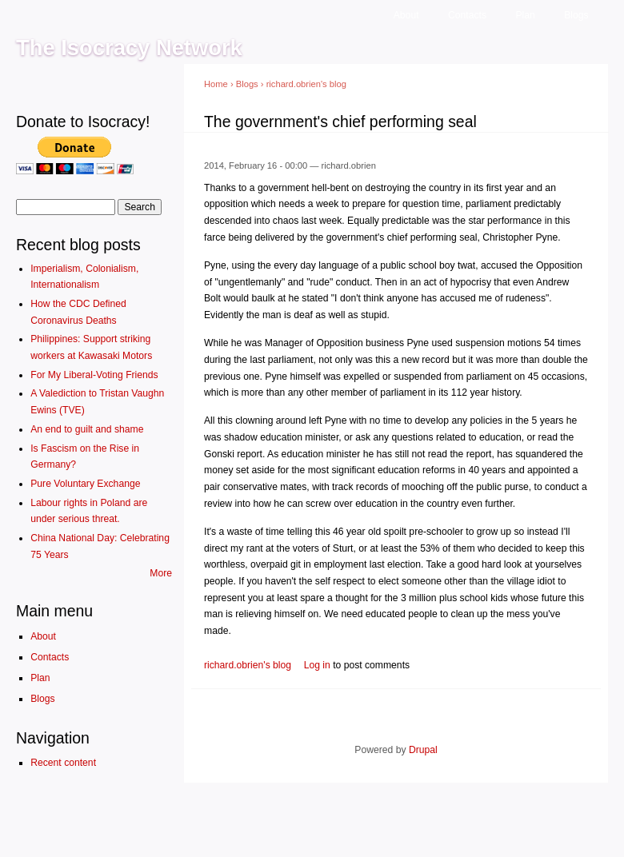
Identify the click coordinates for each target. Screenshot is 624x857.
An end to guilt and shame (86, 429)
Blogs (576, 15)
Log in (317, 665)
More (161, 573)
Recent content (63, 762)
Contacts (467, 15)
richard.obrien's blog (306, 84)
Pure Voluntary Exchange (85, 483)
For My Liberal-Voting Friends (94, 375)
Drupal (423, 749)
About (406, 15)
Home (216, 84)
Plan (524, 15)
